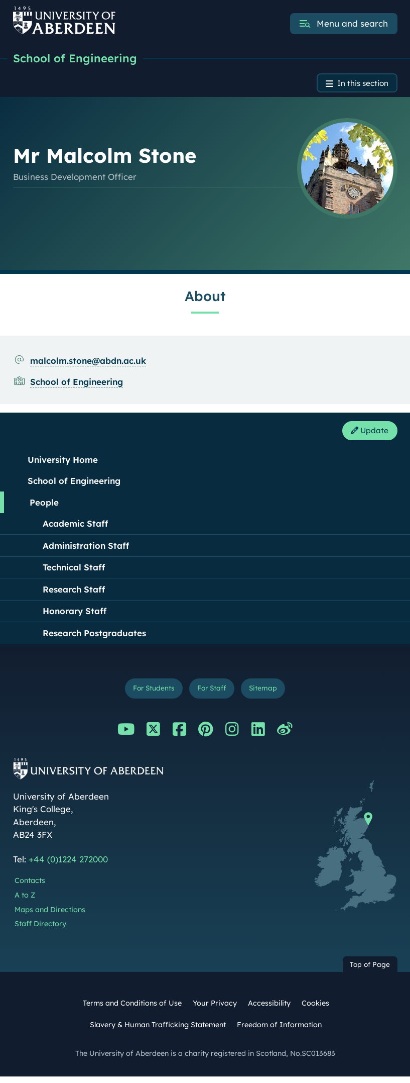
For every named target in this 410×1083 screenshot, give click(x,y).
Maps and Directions (50, 916)
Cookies (315, 1009)
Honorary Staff (74, 615)
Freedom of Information (279, 1031)
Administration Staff (86, 550)
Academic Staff (75, 528)
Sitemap (269, 694)
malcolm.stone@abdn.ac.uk (88, 363)
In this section (359, 85)
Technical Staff (74, 571)
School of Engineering (79, 58)
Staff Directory (40, 930)
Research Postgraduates (94, 637)
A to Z (25, 901)
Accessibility (269, 1009)
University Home (63, 464)
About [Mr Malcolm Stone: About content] (205, 299)
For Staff (213, 694)
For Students (148, 694)
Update (367, 434)
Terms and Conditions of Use (132, 1009)
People (44, 507)
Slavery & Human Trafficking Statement (158, 1031)
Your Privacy (215, 1009)
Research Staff (74, 593)
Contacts (30, 887)
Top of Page (370, 970)
